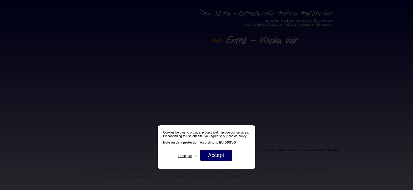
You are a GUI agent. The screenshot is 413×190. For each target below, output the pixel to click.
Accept (216, 155)
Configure (185, 156)
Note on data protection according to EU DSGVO (199, 142)
